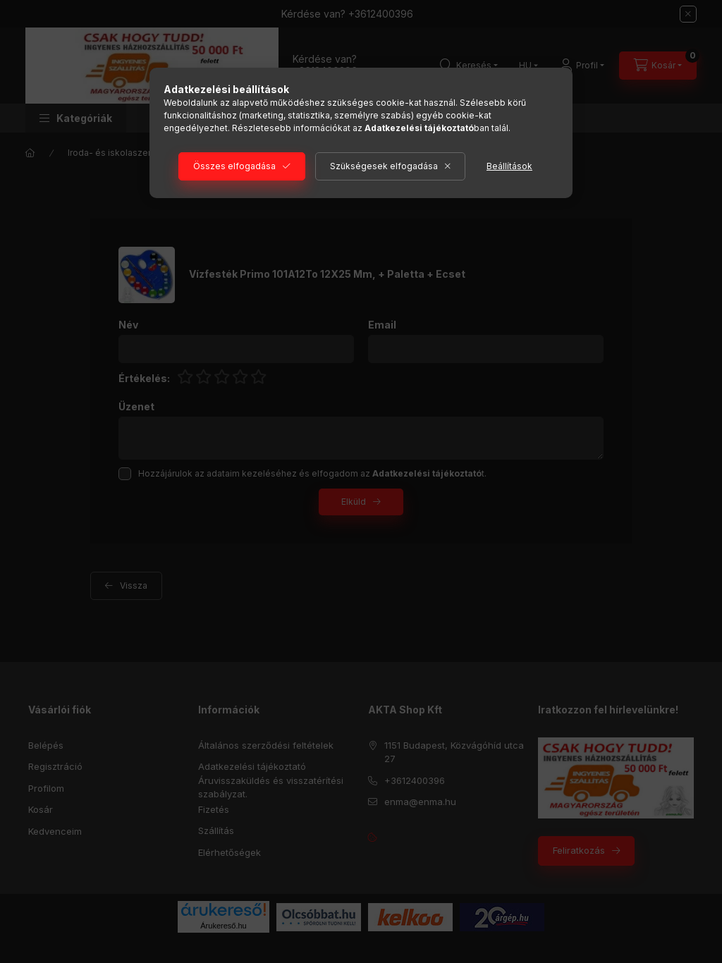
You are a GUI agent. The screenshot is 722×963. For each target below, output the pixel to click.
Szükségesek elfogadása (384, 166)
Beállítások (509, 166)
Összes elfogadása (234, 166)
